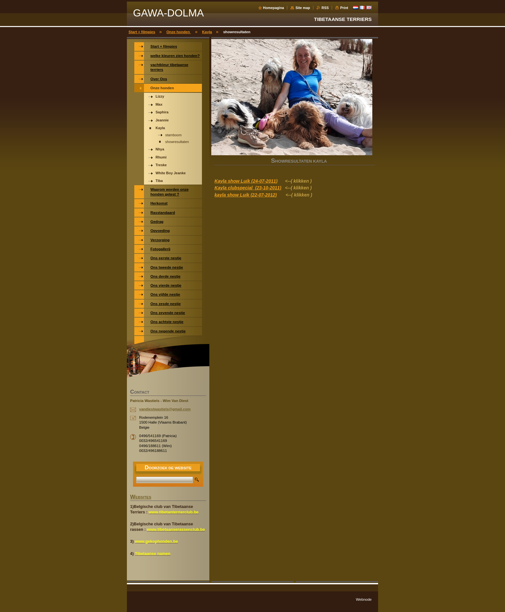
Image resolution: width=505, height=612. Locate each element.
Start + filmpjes (142, 32)
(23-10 (261, 187)
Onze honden (179, 32)
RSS (325, 8)
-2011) (274, 187)
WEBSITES (140, 497)
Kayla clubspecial (234, 187)
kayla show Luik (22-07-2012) (245, 194)
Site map (302, 8)
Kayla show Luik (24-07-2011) (246, 181)
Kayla (207, 32)
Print (344, 8)
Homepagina (273, 8)
